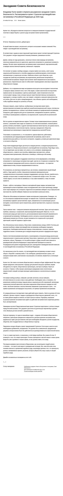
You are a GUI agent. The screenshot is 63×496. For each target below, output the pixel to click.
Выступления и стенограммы (46, 366)
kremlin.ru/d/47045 (38, 371)
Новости (38, 366)
